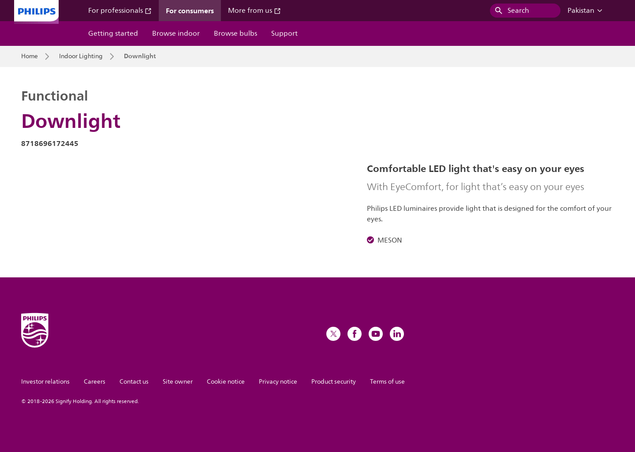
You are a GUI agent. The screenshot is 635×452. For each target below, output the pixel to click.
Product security (333, 382)
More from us (254, 10)
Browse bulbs (235, 33)
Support (284, 33)
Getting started (113, 33)
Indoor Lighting (81, 56)
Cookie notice (226, 382)
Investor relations (45, 382)
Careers (94, 382)
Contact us (134, 382)
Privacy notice (278, 382)
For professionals (120, 10)
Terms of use (387, 382)
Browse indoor (176, 33)
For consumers (190, 10)
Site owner (178, 382)
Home (29, 56)
